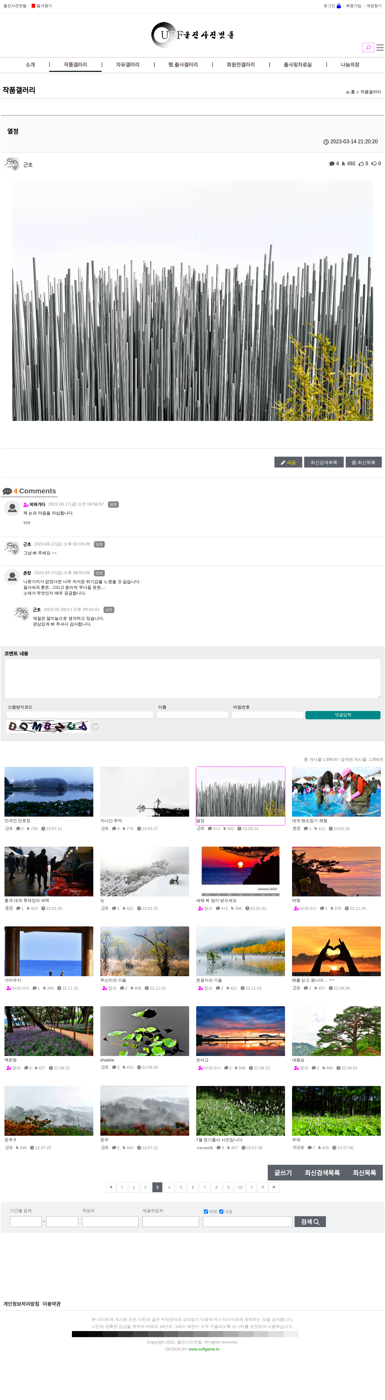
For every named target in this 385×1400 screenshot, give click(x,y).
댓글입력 (343, 721)
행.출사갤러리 (183, 65)
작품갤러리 (75, 65)
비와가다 (37, 504)
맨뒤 (274, 1194)
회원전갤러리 (241, 65)
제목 (210, 1218)
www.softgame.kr (204, 1355)
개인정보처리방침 (21, 1311)
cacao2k (205, 1154)
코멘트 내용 (16, 653)
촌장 (27, 573)
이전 (122, 1194)
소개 (30, 65)
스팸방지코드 (20, 713)
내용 (226, 1218)
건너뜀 (263, 1194)
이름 (162, 713)
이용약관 (51, 1311)
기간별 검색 (21, 1217)
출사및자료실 (298, 65)
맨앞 (111, 1194)
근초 (28, 164)
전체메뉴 (380, 47)
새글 (291, 462)
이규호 (298, 1154)
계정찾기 (374, 6)
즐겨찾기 (44, 6)
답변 (113, 504)
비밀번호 (241, 713)
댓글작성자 (152, 1217)
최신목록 (366, 462)
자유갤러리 (128, 65)
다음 (251, 1194)
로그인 (329, 6)
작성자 (88, 1217)
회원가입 (353, 6)
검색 (368, 47)
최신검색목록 (324, 462)
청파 (208, 915)
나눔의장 (350, 65)
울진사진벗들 (15, 6)
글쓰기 (283, 1179)
